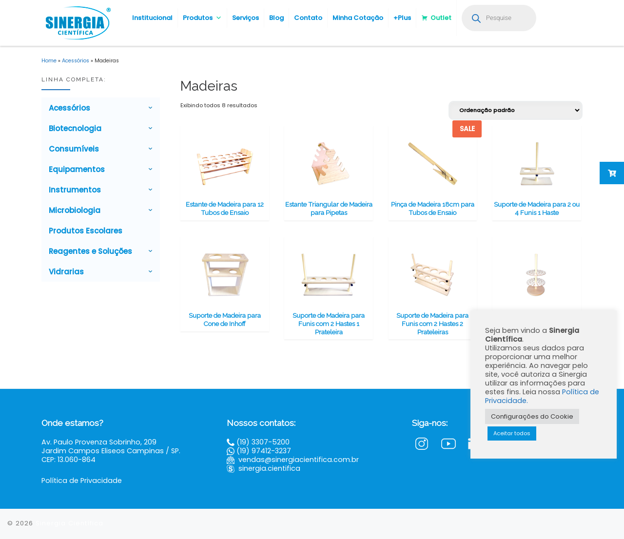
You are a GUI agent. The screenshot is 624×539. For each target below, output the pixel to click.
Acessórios (75, 60)
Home (49, 60)
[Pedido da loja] (515, 110)
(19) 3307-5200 (263, 442)
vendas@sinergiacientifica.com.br (298, 459)
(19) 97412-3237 (263, 451)
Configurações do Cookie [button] (532, 416)
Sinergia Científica (69, 523)
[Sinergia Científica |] (77, 21)
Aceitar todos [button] (511, 433)
